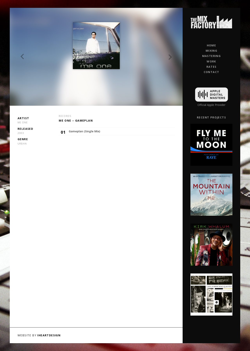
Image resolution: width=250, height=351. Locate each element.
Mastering (211, 56)
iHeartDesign (49, 335)
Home (211, 45)
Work (211, 61)
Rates (211, 67)
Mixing (211, 50)
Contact (211, 72)
